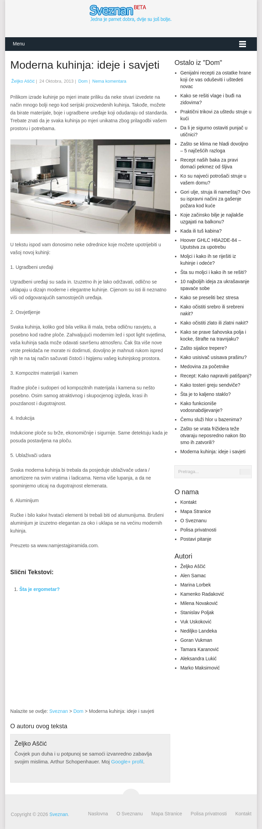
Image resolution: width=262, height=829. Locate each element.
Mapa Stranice (195, 511)
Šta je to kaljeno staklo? (205, 394)
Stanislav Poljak (197, 612)
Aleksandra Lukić (198, 658)
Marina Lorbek (195, 585)
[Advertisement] (139, 655)
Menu (19, 43)
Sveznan (58, 711)
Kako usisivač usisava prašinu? (213, 357)
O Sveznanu (193, 520)
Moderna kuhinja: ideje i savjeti (212, 451)
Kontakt (188, 502)
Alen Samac (193, 575)
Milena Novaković (199, 603)
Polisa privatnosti (198, 530)
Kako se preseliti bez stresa (209, 297)
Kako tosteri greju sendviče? (210, 385)
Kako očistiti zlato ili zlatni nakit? (214, 323)
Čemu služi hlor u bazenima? (211, 419)
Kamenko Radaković (202, 594)
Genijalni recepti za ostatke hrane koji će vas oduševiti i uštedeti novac (215, 79)
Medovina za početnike (204, 366)
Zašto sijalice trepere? (203, 348)
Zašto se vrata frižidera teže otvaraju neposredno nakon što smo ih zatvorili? (213, 435)
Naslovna (98, 813)
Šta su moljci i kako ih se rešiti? (213, 272)
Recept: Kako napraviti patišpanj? (215, 375)
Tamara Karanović (199, 649)
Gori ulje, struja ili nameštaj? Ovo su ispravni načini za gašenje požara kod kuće (215, 198)
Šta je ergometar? (39, 589)
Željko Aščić (23, 81)
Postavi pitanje (195, 539)
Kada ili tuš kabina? (200, 231)
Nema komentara (109, 81)
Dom (82, 81)
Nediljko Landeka (198, 631)
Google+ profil (127, 761)
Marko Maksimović (200, 668)
